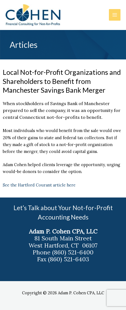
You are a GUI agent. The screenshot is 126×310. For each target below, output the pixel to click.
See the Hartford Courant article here (40, 185)
